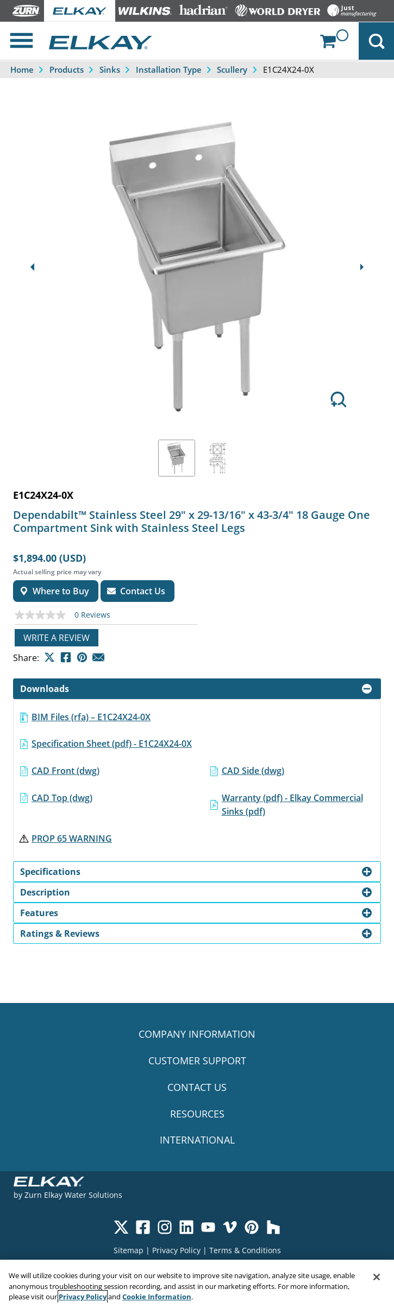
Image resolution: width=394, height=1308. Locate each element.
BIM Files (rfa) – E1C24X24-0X (91, 717)
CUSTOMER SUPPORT (197, 1060)
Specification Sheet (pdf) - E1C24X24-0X (112, 744)
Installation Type (169, 69)
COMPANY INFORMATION (197, 1034)
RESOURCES (197, 1114)
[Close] (377, 1277)
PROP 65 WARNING (72, 839)
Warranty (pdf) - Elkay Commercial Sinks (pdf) (292, 805)
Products (66, 69)
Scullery (232, 69)
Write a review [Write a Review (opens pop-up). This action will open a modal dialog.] (56, 638)
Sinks (109, 69)
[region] (197, 1284)
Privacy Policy (176, 1250)
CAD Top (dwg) (62, 798)
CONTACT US (197, 1087)
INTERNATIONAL (197, 1140)
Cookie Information (156, 1296)
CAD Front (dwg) (65, 771)
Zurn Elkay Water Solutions (73, 1195)
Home (22, 69)
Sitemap (128, 1250)
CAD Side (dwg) (253, 771)
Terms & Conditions (245, 1250)
